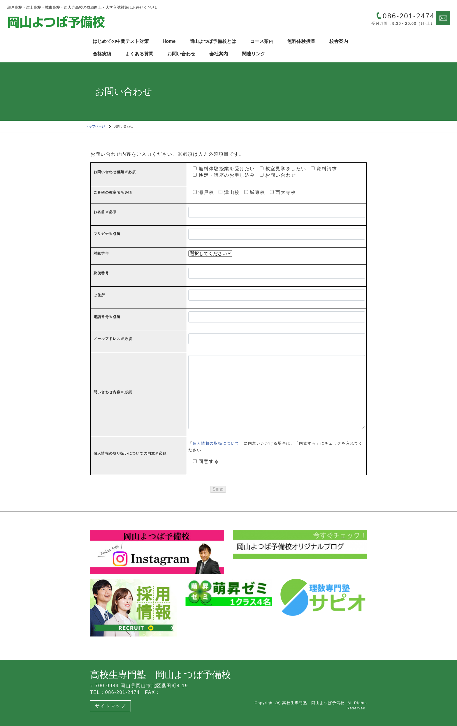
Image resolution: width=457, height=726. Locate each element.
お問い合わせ (181, 53)
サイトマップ (110, 706)
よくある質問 (139, 53)
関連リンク (253, 53)
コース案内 (261, 41)
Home (169, 41)
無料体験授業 (301, 41)
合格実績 (102, 53)
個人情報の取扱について (216, 443)
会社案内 (218, 53)
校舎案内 (338, 41)
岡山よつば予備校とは (212, 41)
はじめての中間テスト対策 (121, 41)
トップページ (95, 126)
